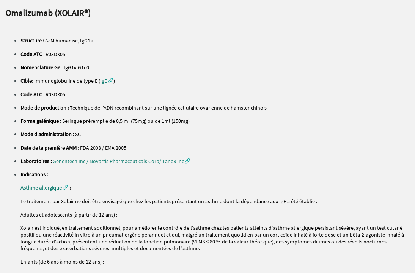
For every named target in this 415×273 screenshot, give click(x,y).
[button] (106, 80)
